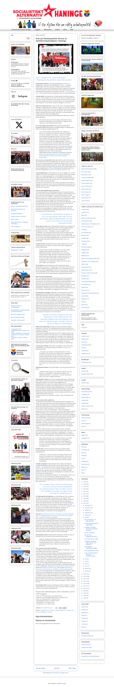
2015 (84, 576)
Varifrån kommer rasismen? (18, 216)
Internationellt (85, 221)
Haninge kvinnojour (86, 647)
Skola (64, 29)
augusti (87, 515)
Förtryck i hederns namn (88, 273)
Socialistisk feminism (16, 213)
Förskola (83, 238)
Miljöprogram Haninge (17, 250)
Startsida (56, 668)
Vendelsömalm (85, 345)
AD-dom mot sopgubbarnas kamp (90, 535)
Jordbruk (83, 278)
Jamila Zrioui (84, 189)
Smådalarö (84, 438)
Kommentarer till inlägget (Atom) (60, 672)
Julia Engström (85, 183)
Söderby (83, 339)
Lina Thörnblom (51, 610)
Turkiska (83, 618)
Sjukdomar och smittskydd (88, 261)
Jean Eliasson (85, 197)
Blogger (64, 683)
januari (87, 571)
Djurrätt (83, 287)
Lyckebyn (84, 350)
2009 (84, 590)
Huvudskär (84, 450)
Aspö (82, 452)
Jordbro (83, 383)
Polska (83, 615)
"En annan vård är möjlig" (91, 539)
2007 (84, 595)
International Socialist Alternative (90, 656)
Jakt (82, 302)
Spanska (83, 606)
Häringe (83, 409)
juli (86, 517)
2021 (84, 493)
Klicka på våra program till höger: (21, 29)
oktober (87, 510)
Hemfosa (83, 400)
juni (86, 559)
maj (86, 561)
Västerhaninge (85, 391)
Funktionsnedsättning (87, 281)
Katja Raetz (84, 174)
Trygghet (37, 29)
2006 (84, 598)
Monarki (83, 304)
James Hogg (84, 195)
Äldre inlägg (72, 668)
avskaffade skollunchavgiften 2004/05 (64, 565)
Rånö (82, 470)
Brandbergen (84, 362)
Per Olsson (84, 171)
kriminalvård (84, 284)
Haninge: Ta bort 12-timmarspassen (16, 306)
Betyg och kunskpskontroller (89, 258)
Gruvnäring (84, 307)
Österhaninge (85, 423)
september (88, 512)
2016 (84, 574)
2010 (84, 588)
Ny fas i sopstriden (89, 532)
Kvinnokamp (84, 232)
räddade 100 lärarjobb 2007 (49, 567)
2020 (84, 496)
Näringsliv (84, 276)
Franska (83, 621)
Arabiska (83, 609)
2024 (84, 486)
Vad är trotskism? (15, 226)
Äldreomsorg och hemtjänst (88, 224)
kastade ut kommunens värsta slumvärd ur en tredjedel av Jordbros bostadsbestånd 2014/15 (54, 569)
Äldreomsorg (48, 29)
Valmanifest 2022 (16, 329)
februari (87, 568)
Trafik (82, 244)
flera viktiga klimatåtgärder (66, 506)
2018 (84, 501)
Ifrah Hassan (84, 192)
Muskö (83, 455)
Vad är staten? (15, 219)
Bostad (57, 29)
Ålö (82, 473)
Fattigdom (84, 250)
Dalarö (83, 435)
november (88, 508)
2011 (84, 586)
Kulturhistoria (85, 267)
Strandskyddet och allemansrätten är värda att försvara (20, 310)
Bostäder (83, 235)
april (86, 563)
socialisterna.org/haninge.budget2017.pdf (59, 169)
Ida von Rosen (85, 186)
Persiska (83, 624)
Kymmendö (84, 464)
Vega (82, 327)
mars (86, 566)
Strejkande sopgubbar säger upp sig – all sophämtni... (90, 543)
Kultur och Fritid (85, 226)
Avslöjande (43, 610)
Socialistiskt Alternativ (87, 636)
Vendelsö (83, 336)
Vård (82, 229)
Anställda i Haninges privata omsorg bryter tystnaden (90, 529)
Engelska (83, 612)
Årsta (82, 420)
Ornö (82, 447)
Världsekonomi (85, 270)
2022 (84, 491)
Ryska (83, 627)
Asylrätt (83, 212)
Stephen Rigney (85, 180)
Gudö (82, 347)
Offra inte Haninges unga (18, 314)
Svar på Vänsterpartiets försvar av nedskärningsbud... (90, 554)
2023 (84, 489)
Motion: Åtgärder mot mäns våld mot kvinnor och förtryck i (20, 335)
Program (69, 610)
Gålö (82, 426)
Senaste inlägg (40, 668)
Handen (83, 371)
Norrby (83, 342)
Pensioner (84, 290)
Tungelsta (84, 394)
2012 (84, 583)
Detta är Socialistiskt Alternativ (19, 206)
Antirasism (84, 241)
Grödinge (83, 403)
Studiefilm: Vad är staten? (18, 320)
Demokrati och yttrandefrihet (89, 293)
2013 (84, 581)
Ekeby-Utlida (84, 397)
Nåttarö (83, 467)
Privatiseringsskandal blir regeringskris (91, 524)
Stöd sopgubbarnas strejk (91, 550)
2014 (84, 578)
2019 (84, 498)
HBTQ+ (83, 264)
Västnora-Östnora (86, 406)
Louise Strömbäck (86, 177)
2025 (84, 484)
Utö (82, 458)
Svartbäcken (84, 353)
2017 (84, 503)
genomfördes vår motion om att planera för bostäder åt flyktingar (57, 514)
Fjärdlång (83, 461)
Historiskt (83, 296)
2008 (84, 593)
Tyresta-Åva (84, 417)
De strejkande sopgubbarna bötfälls (90, 547)
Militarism (84, 255)
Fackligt (83, 209)
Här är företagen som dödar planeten (90, 520)
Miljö (71, 29)
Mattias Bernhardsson (60, 610)
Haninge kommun (86, 644)
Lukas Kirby (84, 200)
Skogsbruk (84, 299)
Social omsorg (85, 247)
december (88, 505)
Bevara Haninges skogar (17, 317)
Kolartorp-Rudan (85, 374)
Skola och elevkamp (86, 218)
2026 (84, 481)
